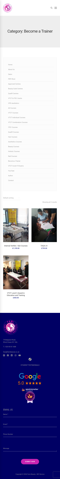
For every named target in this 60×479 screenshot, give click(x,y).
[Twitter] (4, 355)
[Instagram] (15, 355)
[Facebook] (8, 355)
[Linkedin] (11, 355)
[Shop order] (11, 198)
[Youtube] (20, 355)
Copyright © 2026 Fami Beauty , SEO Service (30, 470)
